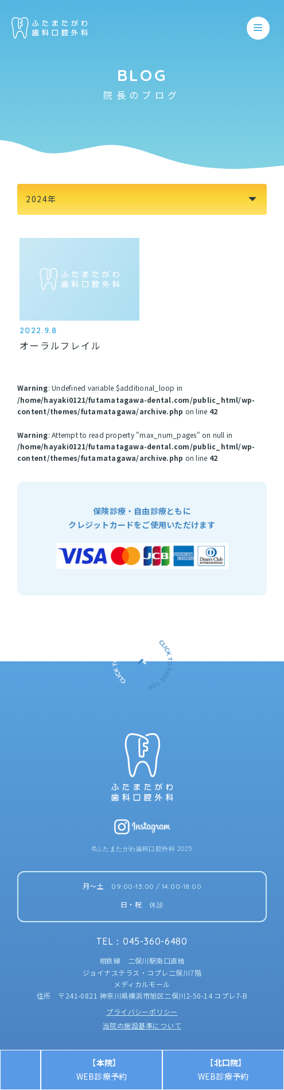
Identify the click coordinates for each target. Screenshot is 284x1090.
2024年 (41, 199)
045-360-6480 (155, 941)
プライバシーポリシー (142, 1011)
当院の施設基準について (142, 1025)
